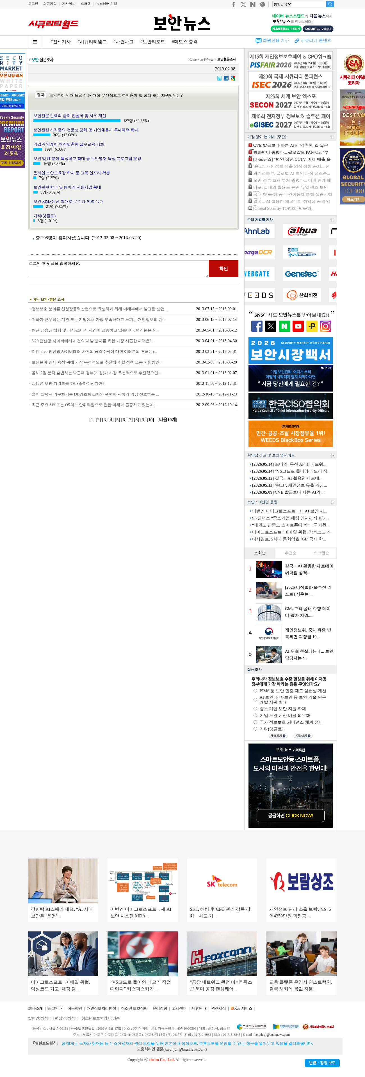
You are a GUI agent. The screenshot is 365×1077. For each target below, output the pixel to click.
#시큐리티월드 (92, 41)
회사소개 (35, 1008)
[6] (124, 419)
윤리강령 (159, 1008)
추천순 (290, 553)
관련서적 (218, 1008)
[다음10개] (167, 419)
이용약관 (74, 1008)
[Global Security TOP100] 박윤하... (284, 208)
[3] (105, 419)
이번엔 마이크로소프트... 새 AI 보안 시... (289, 511)
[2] (99, 419)
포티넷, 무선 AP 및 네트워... (289, 464)
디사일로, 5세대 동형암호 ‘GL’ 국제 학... (289, 539)
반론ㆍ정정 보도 (322, 1063)
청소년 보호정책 (134, 1008)
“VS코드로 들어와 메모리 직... (291, 471)
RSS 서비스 (243, 1008)
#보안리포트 (152, 41)
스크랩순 (321, 553)
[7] (130, 419)
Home (192, 59)
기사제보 (69, 4)
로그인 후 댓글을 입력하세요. (118, 268)
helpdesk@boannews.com (271, 1035)
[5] (118, 419)
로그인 (33, 4)
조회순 (260, 553)
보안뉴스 (207, 59)
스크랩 (86, 4)
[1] (92, 419)
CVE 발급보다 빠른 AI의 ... (288, 492)
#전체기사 (61, 41)
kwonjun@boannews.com (185, 1049)
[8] (137, 419)
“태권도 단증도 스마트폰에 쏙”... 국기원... (291, 525)
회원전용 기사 (276, 40)
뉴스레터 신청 (106, 4)
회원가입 (50, 4)
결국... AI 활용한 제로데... (287, 478)
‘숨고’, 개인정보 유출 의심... (289, 485)
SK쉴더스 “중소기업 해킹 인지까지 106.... (290, 518)
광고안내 (55, 1008)
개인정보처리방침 (101, 1008)
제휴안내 (198, 1008)
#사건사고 (123, 41)
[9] (143, 419)
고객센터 (179, 1008)
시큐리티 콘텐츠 (316, 40)
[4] (111, 419)
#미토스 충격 (185, 41)
